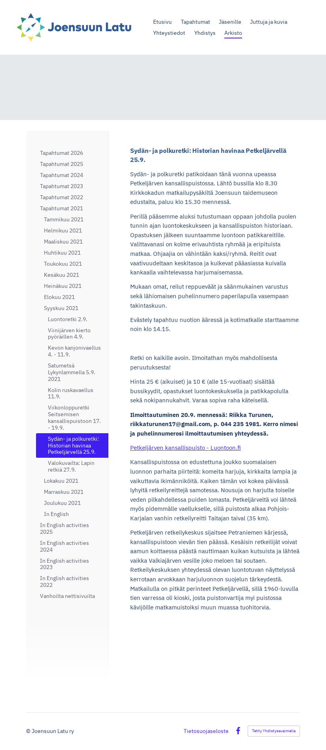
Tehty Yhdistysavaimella (274, 730)
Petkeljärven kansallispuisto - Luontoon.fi (185, 447)
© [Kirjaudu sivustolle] (29, 731)
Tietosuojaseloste (206, 731)
